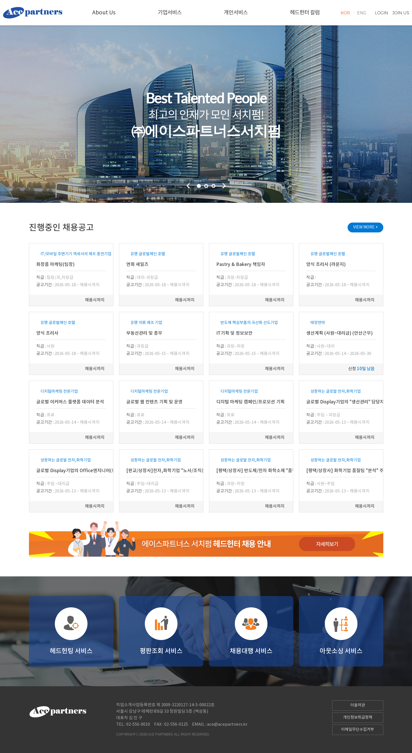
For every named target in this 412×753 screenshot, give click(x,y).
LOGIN (381, 12)
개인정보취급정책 (357, 717)
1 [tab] (199, 186)
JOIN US (400, 12)
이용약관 (357, 705)
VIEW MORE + (365, 227)
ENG (361, 12)
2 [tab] (206, 186)
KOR (345, 12)
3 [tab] (213, 186)
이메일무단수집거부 (357, 729)
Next (224, 186)
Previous (188, 186)
